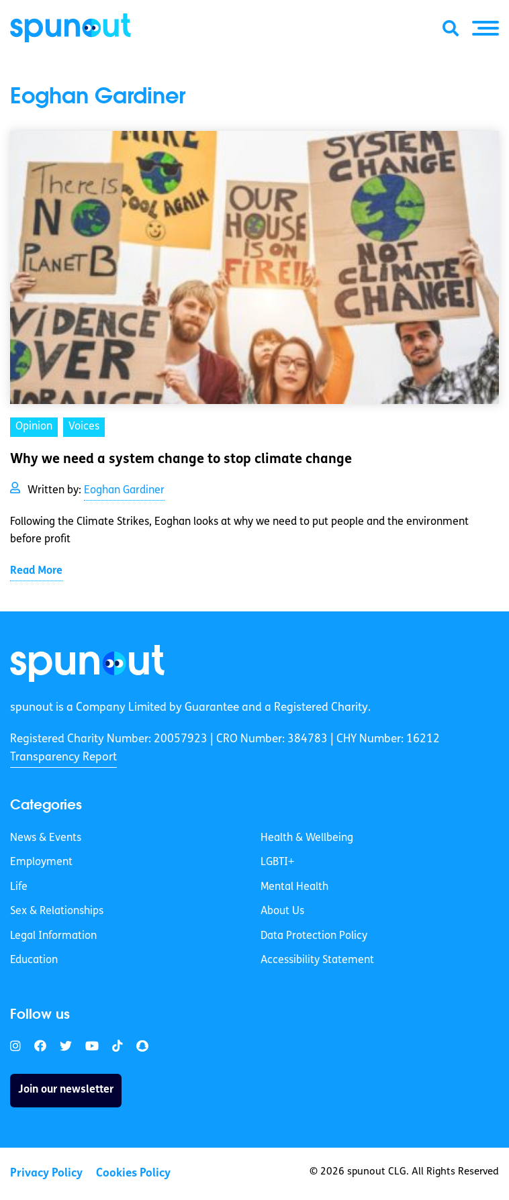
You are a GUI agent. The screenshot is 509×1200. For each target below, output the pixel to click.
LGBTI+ (277, 862)
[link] (87, 663)
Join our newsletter (65, 1090)
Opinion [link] (33, 426)
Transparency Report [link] (63, 757)
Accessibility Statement (317, 960)
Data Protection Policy (314, 936)
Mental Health (294, 887)
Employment (41, 862)
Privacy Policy (46, 1173)
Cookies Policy (133, 1173)
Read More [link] (36, 571)
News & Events (45, 838)
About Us (282, 911)
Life (19, 887)
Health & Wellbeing (307, 838)
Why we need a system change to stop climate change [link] (181, 459)
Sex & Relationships (56, 911)
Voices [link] (83, 426)
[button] (485, 28)
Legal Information (53, 936)
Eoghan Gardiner (124, 490)
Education (34, 960)
